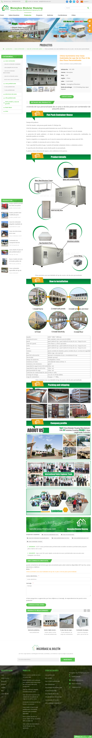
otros (6, 111)
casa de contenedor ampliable (11, 64)
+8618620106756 (16, 1)
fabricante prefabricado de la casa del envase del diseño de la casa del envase (34, 630)
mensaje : (29, 583)
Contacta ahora (67, 97)
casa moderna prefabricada (52, 681)
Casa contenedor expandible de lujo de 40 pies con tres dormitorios (15, 189)
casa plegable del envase (10, 67)
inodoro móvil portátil (50, 691)
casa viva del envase (67, 535)
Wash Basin (8, 108)
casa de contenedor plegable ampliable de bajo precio (15, 143)
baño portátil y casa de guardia (12, 103)
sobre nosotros (14, 15)
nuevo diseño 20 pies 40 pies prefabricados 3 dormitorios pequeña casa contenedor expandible (16, 170)
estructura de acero (11, 94)
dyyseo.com (72, 735)
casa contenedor (19, 49)
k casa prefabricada (9, 87)
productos (27, 15)
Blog (2, 691)
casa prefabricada (10, 84)
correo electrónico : (32, 576)
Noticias (50, 15)
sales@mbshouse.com (45, 1)
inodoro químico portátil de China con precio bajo (16, 124)
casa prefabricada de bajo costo (53, 687)
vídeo (73, 15)
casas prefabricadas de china (60, 538)
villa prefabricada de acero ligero (53, 697)
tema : (28, 569)
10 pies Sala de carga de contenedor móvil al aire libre (67, 630)
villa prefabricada (10, 98)
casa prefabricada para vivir (80, 538)
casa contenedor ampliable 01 (53, 703)
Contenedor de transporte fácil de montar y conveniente (15, 161)
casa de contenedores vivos (50, 535)
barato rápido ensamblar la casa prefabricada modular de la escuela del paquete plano (51, 630)
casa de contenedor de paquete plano (38, 538)
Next (88, 610)
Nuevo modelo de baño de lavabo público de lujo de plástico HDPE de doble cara (16, 180)
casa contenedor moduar (34, 541)
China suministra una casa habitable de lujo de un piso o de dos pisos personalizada (51, 572)
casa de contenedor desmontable (9, 72)
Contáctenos (62, 15)
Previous (85, 610)
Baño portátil (48, 678)
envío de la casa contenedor (11, 79)
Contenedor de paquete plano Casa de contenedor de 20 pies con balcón (83, 630)
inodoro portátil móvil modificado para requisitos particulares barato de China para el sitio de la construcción (15, 133)
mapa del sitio (5, 694)
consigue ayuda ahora (36, 605)
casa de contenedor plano (34, 49)
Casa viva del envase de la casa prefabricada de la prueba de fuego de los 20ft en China (15, 152)
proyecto (39, 15)
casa (2, 15)
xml (2, 697)
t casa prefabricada (8, 90)
